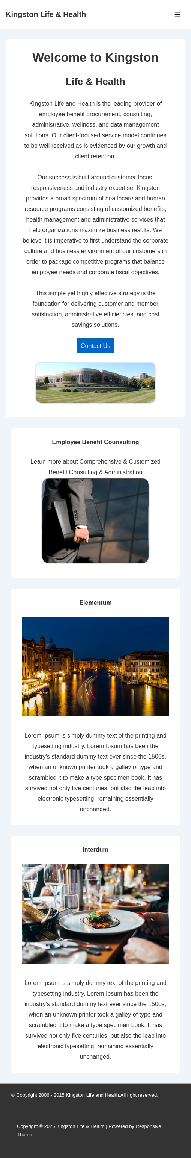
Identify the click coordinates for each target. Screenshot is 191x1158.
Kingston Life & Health (46, 14)
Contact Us (95, 346)
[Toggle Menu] (177, 14)
